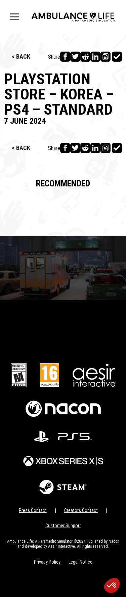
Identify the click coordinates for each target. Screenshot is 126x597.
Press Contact (33, 510)
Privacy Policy (47, 562)
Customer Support (63, 526)
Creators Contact (81, 510)
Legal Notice (80, 562)
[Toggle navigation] (14, 17)
